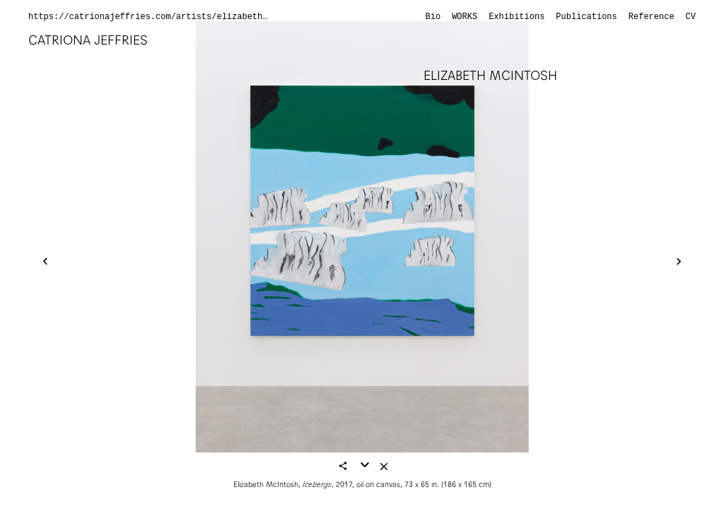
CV (691, 17)
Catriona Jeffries (88, 40)
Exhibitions (516, 17)
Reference (652, 17)
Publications (586, 17)
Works (464, 17)
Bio (433, 17)
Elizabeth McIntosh (490, 75)
